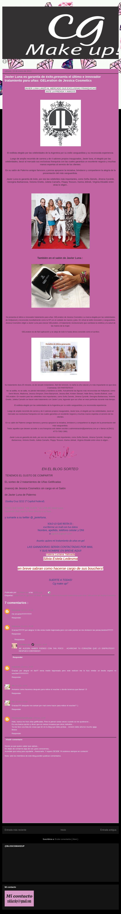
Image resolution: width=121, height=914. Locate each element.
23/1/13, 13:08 (39, 718)
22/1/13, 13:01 (21, 686)
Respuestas (20, 639)
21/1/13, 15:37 (27, 667)
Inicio (63, 830)
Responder (16, 618)
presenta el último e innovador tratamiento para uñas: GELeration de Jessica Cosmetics (79, 595)
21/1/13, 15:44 (41, 645)
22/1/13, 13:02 (21, 702)
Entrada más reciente (15, 830)
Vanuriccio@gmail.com (22, 718)
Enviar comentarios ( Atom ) (66, 839)
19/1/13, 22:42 (27, 610)
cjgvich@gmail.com (61, 533)
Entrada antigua (108, 830)
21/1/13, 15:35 (27, 626)
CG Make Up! (25, 645)
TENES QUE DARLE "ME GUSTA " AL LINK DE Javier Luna (34, 508)
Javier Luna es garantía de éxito (27, 595)
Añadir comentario (14, 739)
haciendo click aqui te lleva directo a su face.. (28, 511)
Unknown (16, 610)
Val (13, 686)
